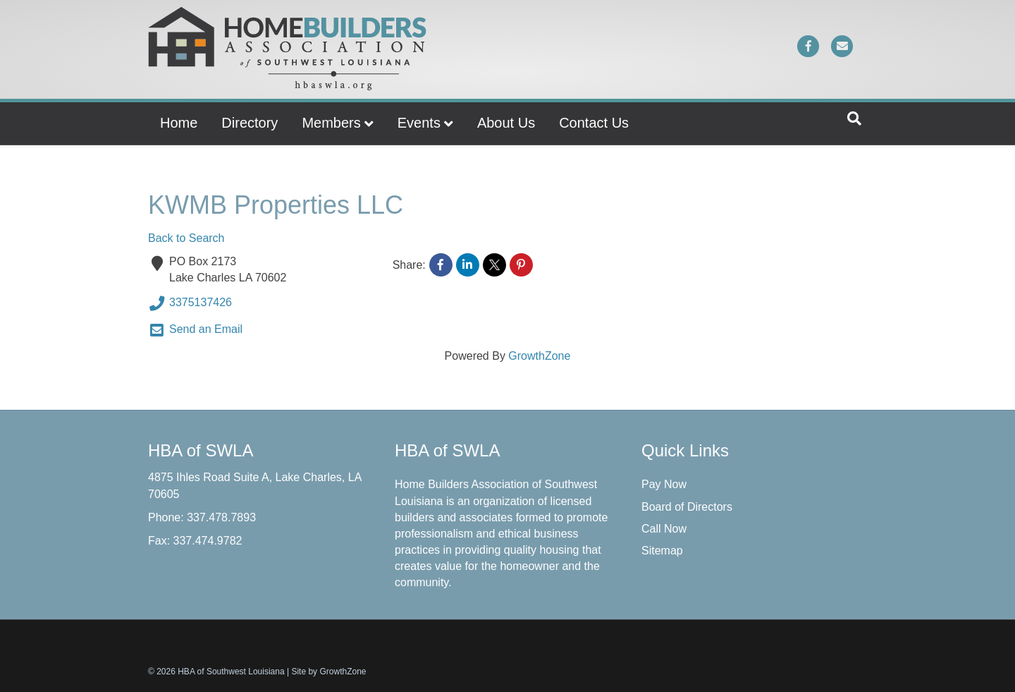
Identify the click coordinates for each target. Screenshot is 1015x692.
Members (331, 122)
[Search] (854, 118)
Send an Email (195, 330)
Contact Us (594, 122)
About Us (506, 122)
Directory (249, 122)
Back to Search (186, 238)
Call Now (664, 529)
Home (178, 122)
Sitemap (662, 551)
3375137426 (190, 303)
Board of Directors (686, 507)
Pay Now (664, 484)
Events (419, 122)
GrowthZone (539, 356)
